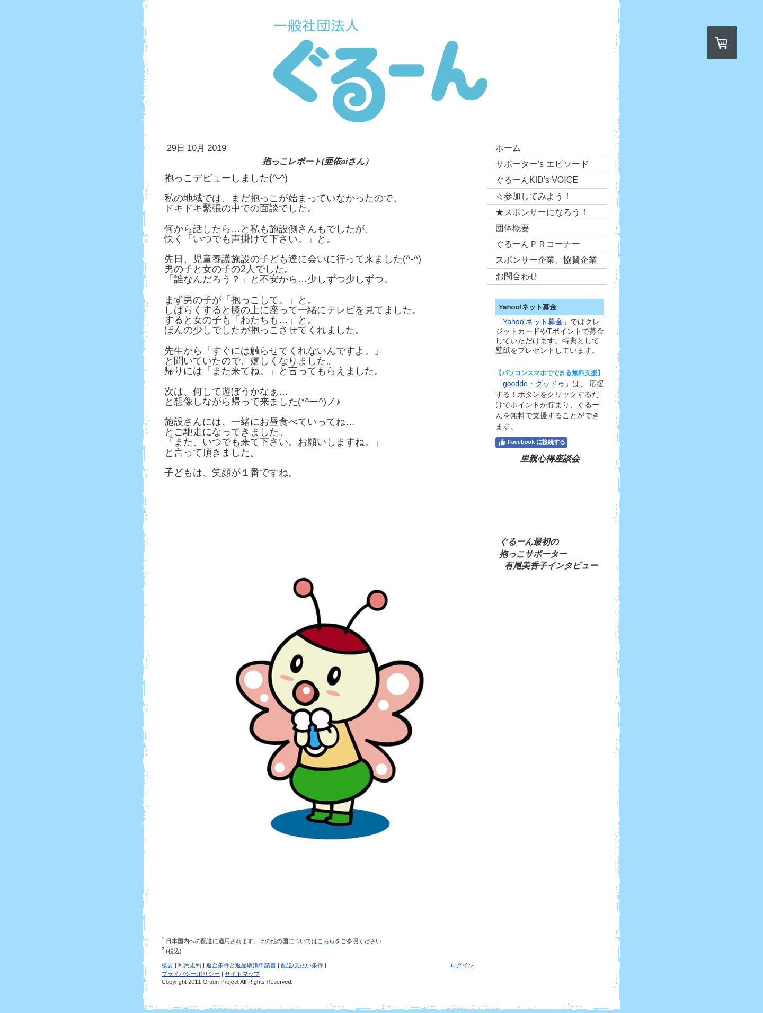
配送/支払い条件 (302, 965)
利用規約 (189, 965)
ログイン (462, 965)
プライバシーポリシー (191, 974)
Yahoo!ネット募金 (533, 321)
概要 (167, 965)
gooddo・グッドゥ (534, 383)
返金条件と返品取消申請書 (241, 965)
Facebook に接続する (531, 442)
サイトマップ (242, 974)
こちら (326, 941)
